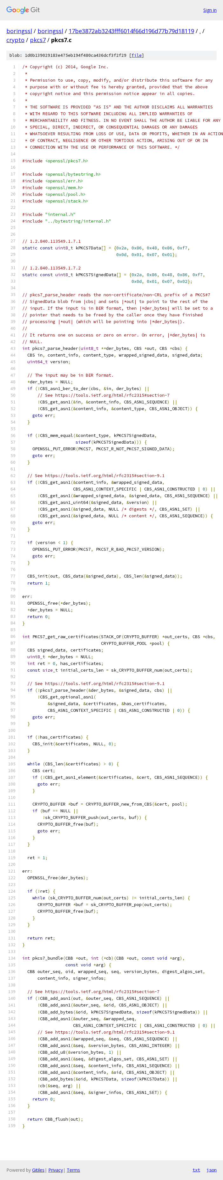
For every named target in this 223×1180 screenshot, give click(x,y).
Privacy (55, 1170)
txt (196, 1170)
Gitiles (38, 1170)
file (137, 55)
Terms (73, 1170)
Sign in (210, 10)
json (211, 1170)
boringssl (19, 31)
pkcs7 (38, 40)
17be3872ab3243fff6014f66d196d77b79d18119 (131, 31)
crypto (15, 40)
